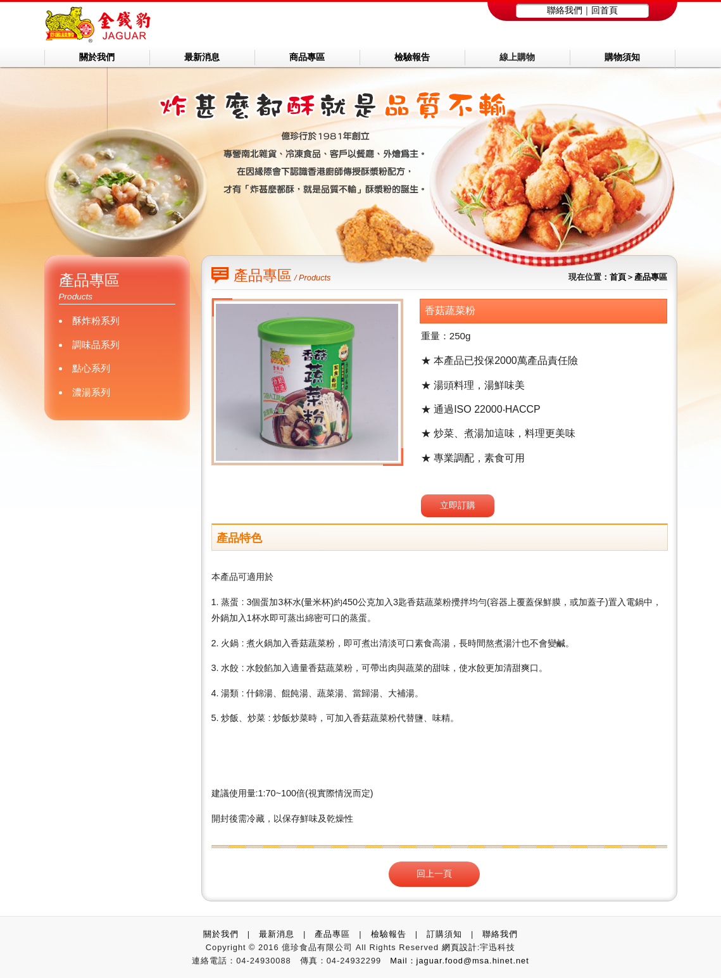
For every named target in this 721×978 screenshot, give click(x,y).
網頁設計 (459, 947)
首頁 (618, 277)
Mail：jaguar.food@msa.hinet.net (459, 960)
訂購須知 (444, 934)
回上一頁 (434, 873)
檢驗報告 (388, 934)
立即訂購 (457, 505)
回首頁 (604, 10)
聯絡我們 (564, 10)
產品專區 (650, 277)
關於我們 (221, 934)
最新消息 (276, 934)
